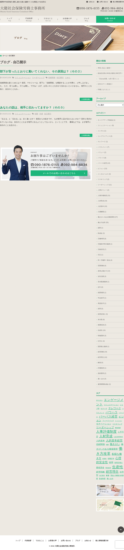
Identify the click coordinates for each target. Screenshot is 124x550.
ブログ (86, 19)
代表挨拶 (28, 19)
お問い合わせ (103, 2)
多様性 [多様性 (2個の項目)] (104, 458)
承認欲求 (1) (102, 303)
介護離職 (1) (102, 212)
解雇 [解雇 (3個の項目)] (107, 475)
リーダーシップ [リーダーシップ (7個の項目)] (105, 427)
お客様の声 (67, 19)
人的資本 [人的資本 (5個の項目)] (100, 440)
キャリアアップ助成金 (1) (106, 120)
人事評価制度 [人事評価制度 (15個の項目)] (106, 431)
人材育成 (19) (102, 201)
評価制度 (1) (102, 368)
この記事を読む (86, 99)
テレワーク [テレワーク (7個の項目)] (114, 408)
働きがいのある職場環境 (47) (108, 217)
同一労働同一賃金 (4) (105, 260)
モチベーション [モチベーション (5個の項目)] (103, 424)
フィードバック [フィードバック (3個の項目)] (108, 421)
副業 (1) (100, 228)
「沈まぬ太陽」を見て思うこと (108, 79)
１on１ (67, 78)
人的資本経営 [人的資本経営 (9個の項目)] (114, 440)
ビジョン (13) (102, 168)
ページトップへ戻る (121, 529)
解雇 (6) (100, 362)
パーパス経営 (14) (104, 163)
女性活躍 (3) (102, 276)
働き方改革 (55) (103, 222)
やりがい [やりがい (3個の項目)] (99, 400)
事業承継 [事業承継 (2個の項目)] (118, 428)
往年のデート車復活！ (105, 84)
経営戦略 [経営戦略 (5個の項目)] (100, 472)
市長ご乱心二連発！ (104, 68)
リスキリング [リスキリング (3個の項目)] (117, 424)
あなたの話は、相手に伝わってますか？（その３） (33, 107)
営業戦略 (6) (102, 266)
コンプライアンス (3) (105, 136)
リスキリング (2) (103, 179)
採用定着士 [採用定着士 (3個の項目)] (118, 463)
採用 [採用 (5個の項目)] (111, 462)
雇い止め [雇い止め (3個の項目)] (110, 479)
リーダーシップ (38, 78)
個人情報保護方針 (118, 2)
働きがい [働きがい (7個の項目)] (115, 444)
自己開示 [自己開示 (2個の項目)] (102, 475)
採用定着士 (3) (103, 314)
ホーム (5, 56)
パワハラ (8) (102, 158)
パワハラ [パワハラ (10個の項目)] (112, 412)
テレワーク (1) (103, 141)
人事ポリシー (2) (103, 190)
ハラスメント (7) (103, 147)
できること (48, 19)
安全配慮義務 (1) (103, 282)
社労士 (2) (101, 341)
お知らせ (91, 2)
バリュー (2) (102, 152)
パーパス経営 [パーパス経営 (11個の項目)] (108, 416)
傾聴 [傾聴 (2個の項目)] (107, 444)
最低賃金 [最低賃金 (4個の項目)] (100, 467)
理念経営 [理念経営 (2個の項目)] (108, 467)
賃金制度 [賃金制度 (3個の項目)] (102, 479)
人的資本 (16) (102, 206)
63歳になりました (104, 89)
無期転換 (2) (102, 325)
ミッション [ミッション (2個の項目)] (118, 420)
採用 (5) (100, 309)
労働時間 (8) (102, 239)
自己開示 (60, 78)
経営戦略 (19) (102, 352)
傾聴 (36, 114)
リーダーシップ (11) (105, 185)
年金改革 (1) (102, 298)
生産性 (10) (102, 330)
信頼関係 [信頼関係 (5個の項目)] (100, 444)
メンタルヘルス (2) (104, 174)
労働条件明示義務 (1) (105, 244)
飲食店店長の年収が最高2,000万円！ (110, 73)
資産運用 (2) (102, 373)
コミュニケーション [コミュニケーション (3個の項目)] (111, 405)
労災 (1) (100, 255)
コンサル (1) (102, 131)
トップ (9, 19)
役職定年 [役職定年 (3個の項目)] (111, 459)
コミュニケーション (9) (106, 125)
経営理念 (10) (102, 357)
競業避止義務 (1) (103, 346)
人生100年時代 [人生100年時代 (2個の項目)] (118, 436)
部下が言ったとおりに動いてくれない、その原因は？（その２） (41, 71)
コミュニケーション (23, 78)
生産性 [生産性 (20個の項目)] (117, 467)
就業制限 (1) (102, 292)
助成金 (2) (101, 233)
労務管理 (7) (102, 249)
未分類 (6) (101, 319)
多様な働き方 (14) (104, 271)
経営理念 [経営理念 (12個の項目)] (112, 471)
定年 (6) (100, 287)
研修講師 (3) (102, 336)
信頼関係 (51, 78)
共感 (41, 114)
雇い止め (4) (102, 379)
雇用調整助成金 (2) (104, 384)
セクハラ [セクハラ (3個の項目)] (104, 409)
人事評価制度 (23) (104, 195)
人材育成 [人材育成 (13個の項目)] (105, 436)
